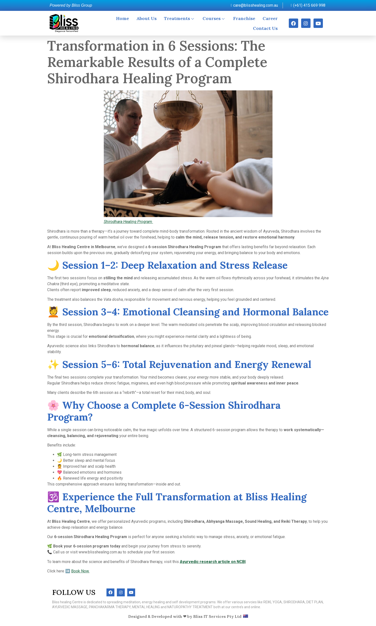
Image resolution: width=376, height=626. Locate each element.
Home (122, 18)
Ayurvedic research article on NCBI (213, 561)
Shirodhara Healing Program (128, 221)
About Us (146, 18)
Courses (214, 18)
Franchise (244, 18)
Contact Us (265, 28)
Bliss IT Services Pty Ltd (217, 616)
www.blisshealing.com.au (100, 552)
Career (270, 18)
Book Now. (80, 571)
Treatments (179, 18)
